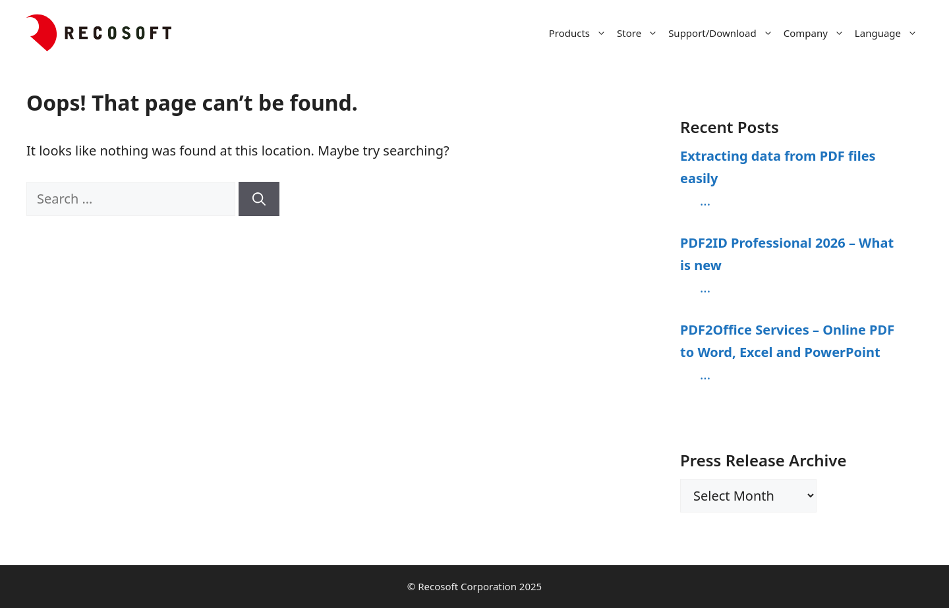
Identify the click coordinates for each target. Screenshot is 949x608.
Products (580, 33)
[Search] (259, 199)
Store (640, 33)
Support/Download (723, 33)
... (705, 200)
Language (889, 33)
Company (816, 33)
